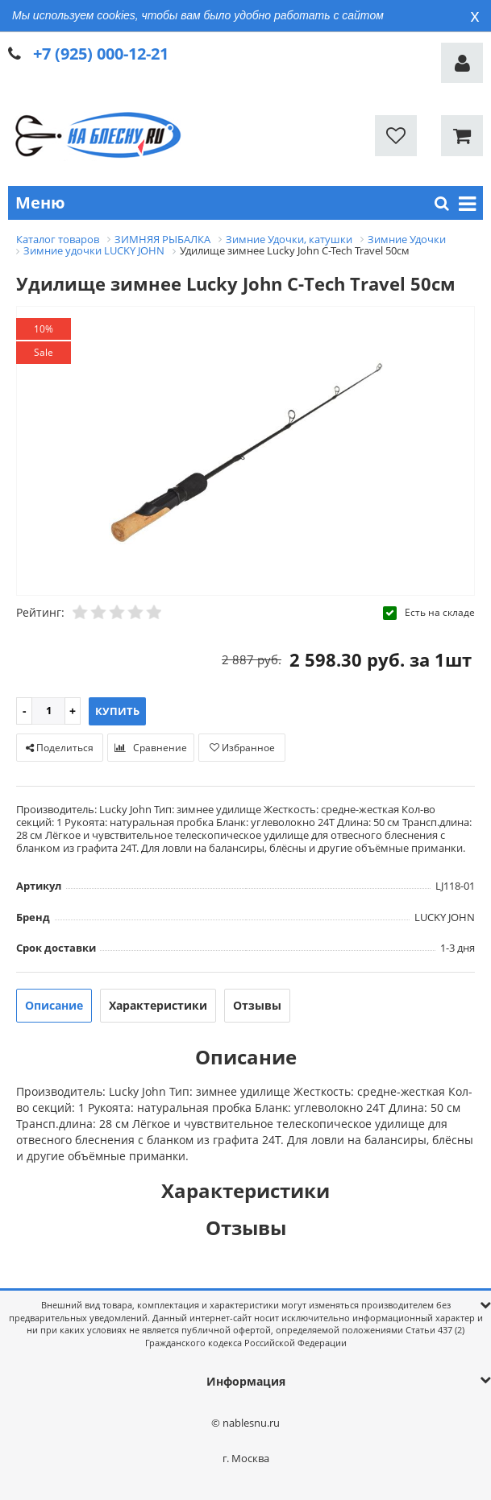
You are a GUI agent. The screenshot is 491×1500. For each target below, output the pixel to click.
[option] (245, 452)
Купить (117, 711)
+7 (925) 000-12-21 (101, 53)
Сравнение (150, 747)
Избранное (242, 747)
